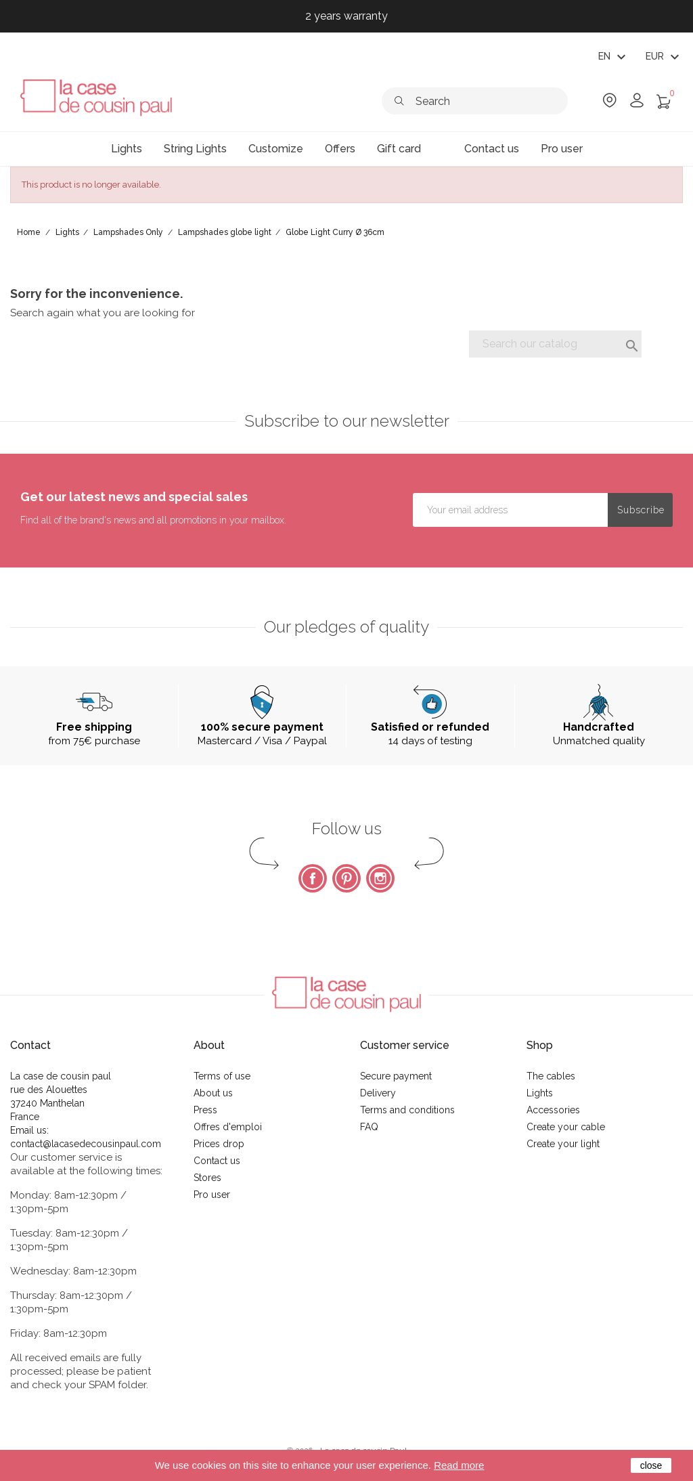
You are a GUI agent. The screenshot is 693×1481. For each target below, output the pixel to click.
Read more (459, 1465)
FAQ (369, 1126)
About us (213, 1093)
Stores (207, 1177)
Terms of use (222, 1076)
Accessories (553, 1109)
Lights (540, 1093)
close (651, 1465)
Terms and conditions (407, 1109)
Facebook (312, 878)
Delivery (378, 1093)
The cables (551, 1076)
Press (205, 1109)
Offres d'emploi (228, 1126)
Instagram (380, 878)
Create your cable (566, 1126)
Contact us (217, 1160)
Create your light (563, 1143)
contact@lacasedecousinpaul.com (85, 1143)
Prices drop (219, 1143)
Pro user (212, 1194)
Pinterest (346, 878)
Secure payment (396, 1076)
